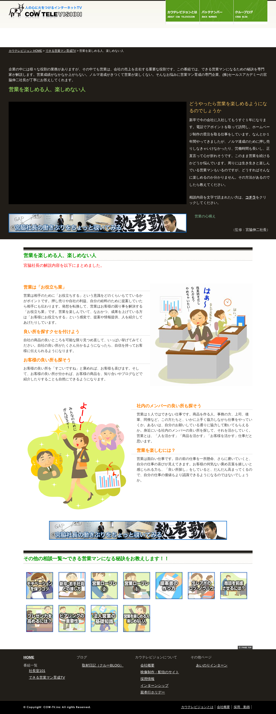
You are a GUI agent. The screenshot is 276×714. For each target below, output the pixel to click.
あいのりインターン (211, 665)
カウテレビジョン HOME (25, 50)
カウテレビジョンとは (197, 707)
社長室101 (37, 671)
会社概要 (147, 665)
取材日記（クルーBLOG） (102, 665)
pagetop (245, 647)
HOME (28, 657)
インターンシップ (154, 686)
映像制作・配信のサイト (159, 672)
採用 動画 (242, 707)
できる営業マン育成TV (61, 50)
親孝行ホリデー (152, 692)
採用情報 (147, 679)
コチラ (250, 197)
